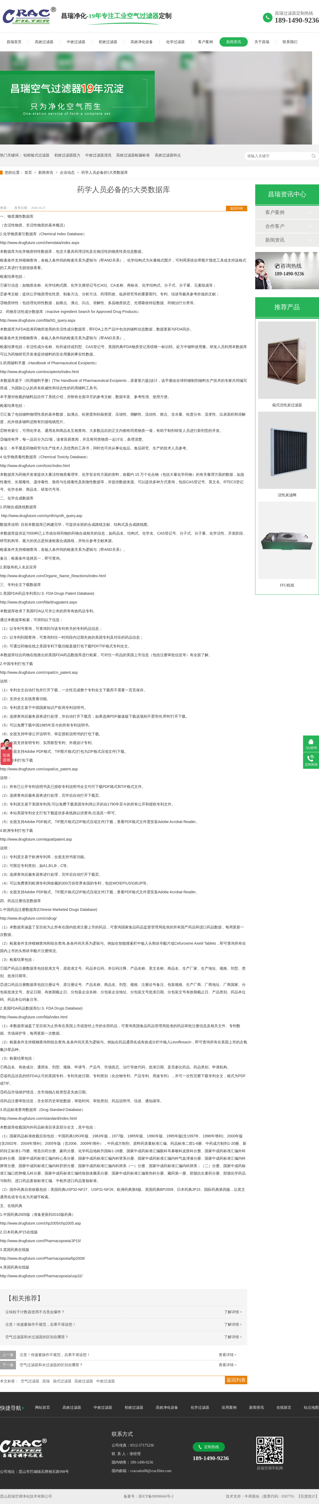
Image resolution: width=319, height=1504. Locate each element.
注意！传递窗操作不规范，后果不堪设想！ (40, 1325)
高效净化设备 (142, 42)
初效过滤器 (108, 42)
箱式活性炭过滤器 (287, 405)
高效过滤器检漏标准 (133, 155)
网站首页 (42, 1408)
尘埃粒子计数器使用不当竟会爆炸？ (35, 1312)
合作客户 (274, 226)
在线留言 (283, 1408)
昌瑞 (46, 1381)
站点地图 (311, 1408)
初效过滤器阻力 (67, 155)
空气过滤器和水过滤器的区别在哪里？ (37, 1337)
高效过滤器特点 (168, 155)
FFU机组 (287, 585)
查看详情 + (228, 1355)
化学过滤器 (175, 42)
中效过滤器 (76, 42)
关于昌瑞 (261, 42)
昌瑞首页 (14, 42)
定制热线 (211, 1447)
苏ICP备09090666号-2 (155, 1496)
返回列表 (236, 208)
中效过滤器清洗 (98, 155)
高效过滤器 (44, 42)
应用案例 (229, 1408)
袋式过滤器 (62, 1381)
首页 (28, 173)
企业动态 (68, 173)
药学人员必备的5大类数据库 (104, 173)
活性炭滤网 (287, 495)
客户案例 (205, 42)
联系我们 (290, 42)
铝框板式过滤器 (36, 155)
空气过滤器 (30, 1381)
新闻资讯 (233, 42)
